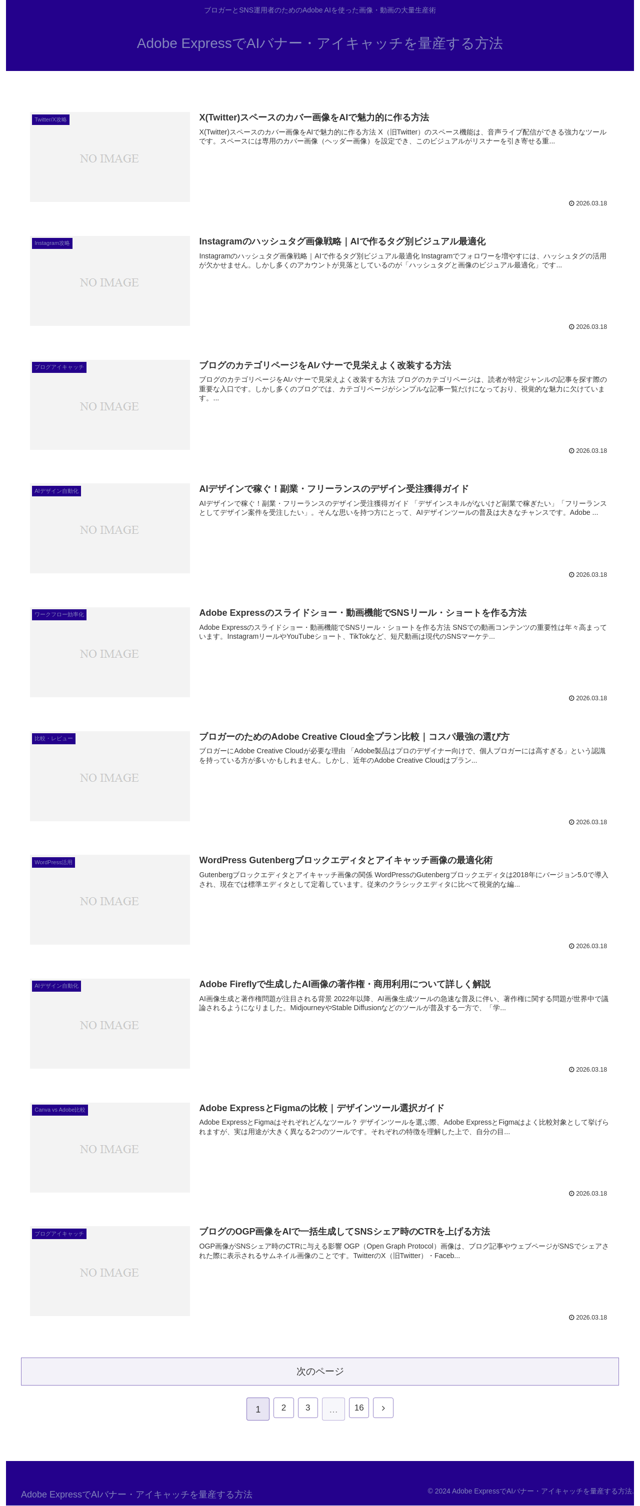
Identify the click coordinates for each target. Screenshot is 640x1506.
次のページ (320, 1370)
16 (361, 1410)
